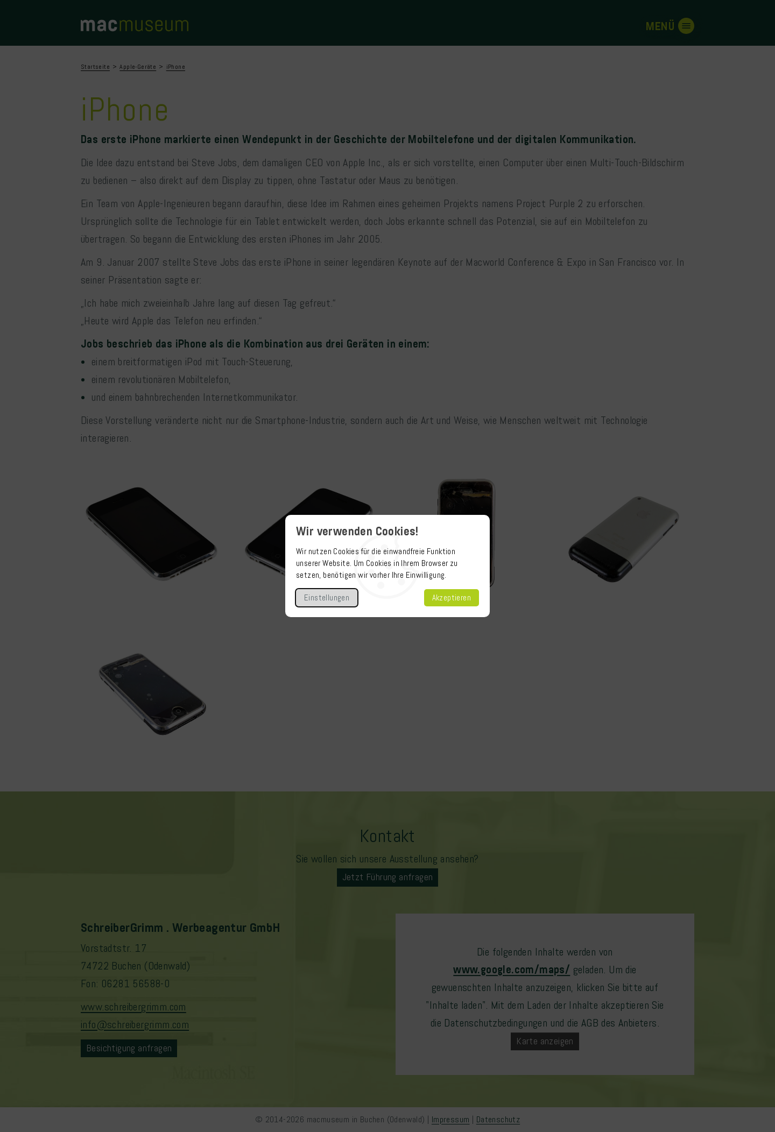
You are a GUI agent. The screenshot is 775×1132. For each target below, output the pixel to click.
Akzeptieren (451, 598)
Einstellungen (326, 598)
